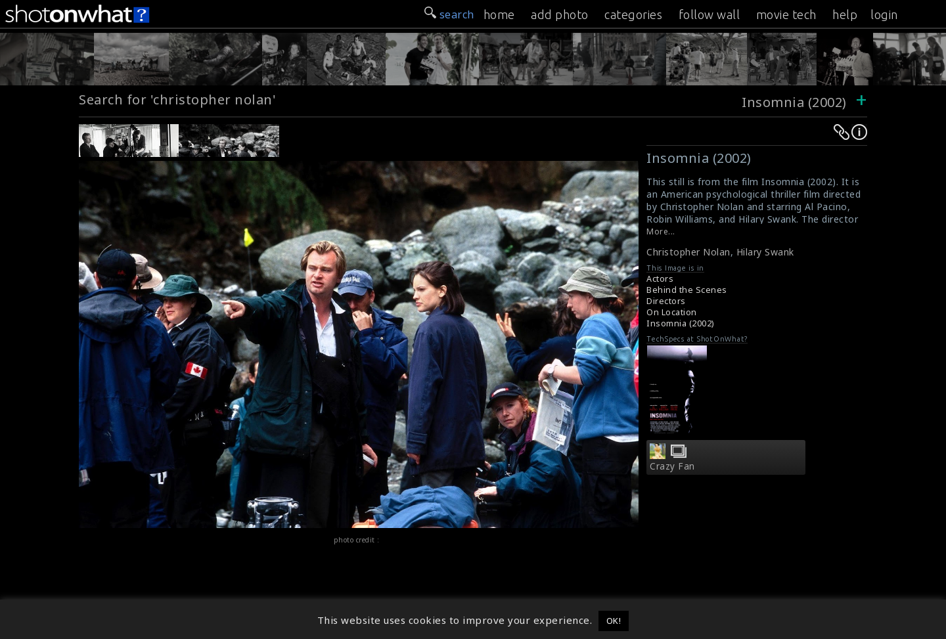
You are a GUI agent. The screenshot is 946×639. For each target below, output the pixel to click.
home (499, 14)
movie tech (786, 14)
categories (633, 14)
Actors (659, 278)
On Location (671, 312)
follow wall (709, 14)
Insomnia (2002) (794, 102)
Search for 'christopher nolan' (177, 99)
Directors (666, 301)
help (844, 14)
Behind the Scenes (686, 290)
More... (660, 231)
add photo (560, 14)
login (884, 14)
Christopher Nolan (688, 252)
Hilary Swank (765, 252)
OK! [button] (613, 621)
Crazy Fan (672, 466)
